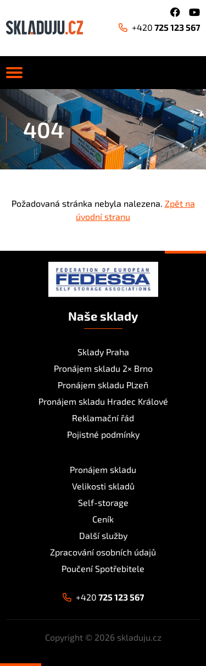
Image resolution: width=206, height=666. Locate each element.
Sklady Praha (103, 351)
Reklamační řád (103, 417)
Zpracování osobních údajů (103, 552)
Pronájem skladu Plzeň (103, 384)
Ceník (103, 519)
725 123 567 (159, 27)
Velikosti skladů (103, 486)
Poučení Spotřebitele (103, 568)
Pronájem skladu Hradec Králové (103, 401)
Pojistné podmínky (103, 434)
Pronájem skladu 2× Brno (103, 368)
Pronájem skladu (103, 469)
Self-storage (103, 502)
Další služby (103, 535)
